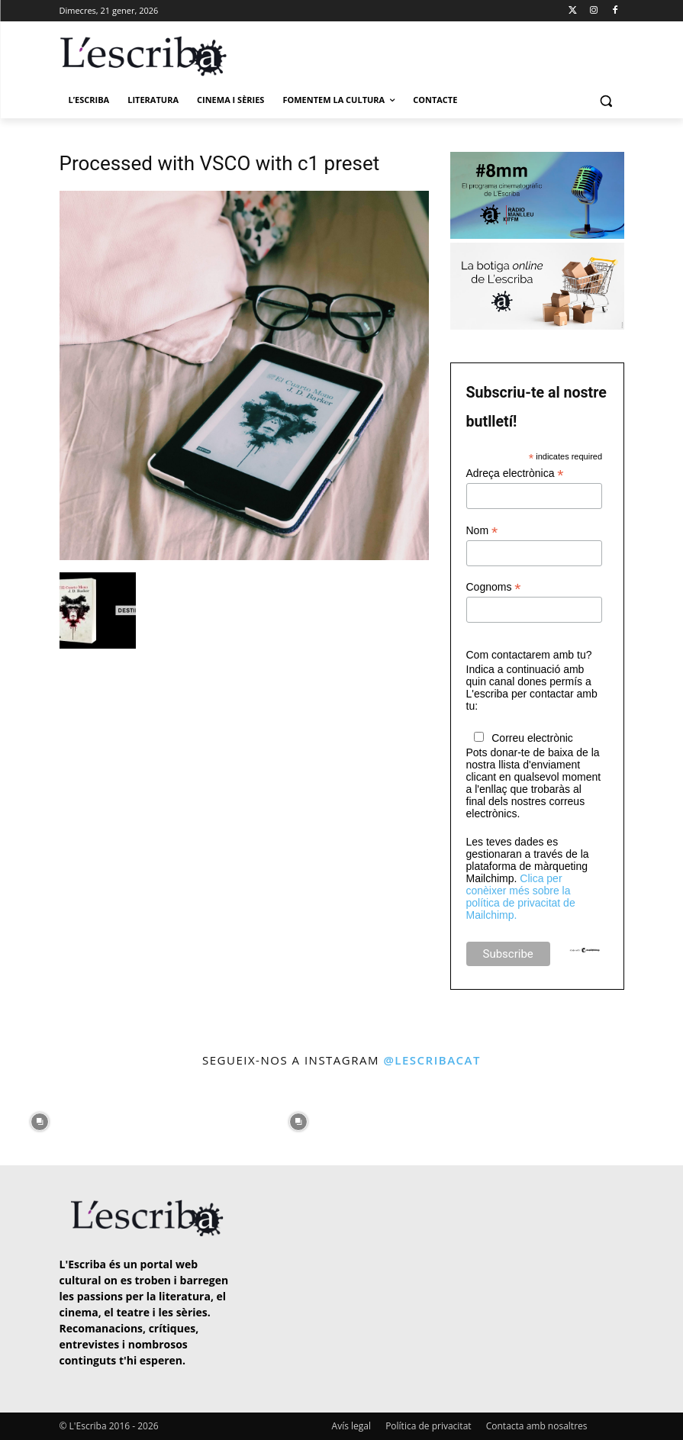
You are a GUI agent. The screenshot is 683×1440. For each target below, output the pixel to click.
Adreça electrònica (515, 473)
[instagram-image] (39, 1118)
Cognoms (493, 587)
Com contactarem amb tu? (529, 655)
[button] (606, 100)
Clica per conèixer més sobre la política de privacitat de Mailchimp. (520, 896)
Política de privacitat (428, 1425)
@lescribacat (432, 1060)
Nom (482, 530)
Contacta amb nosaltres (537, 1425)
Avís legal (351, 1425)
